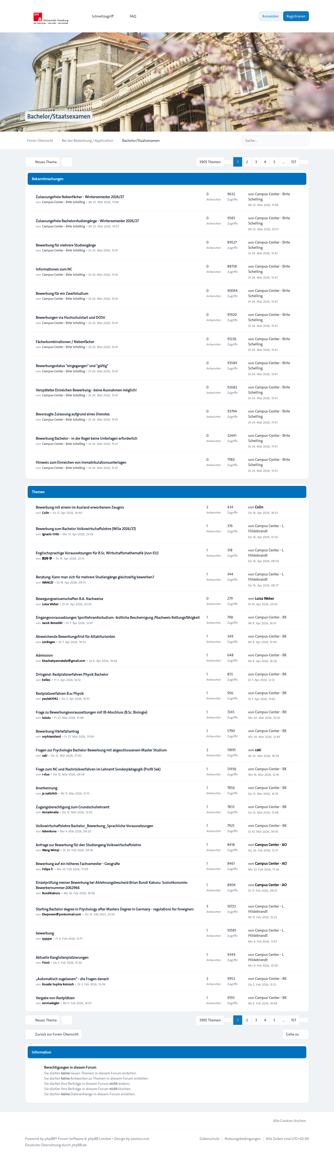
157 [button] (293, 161)
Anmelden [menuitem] (270, 16)
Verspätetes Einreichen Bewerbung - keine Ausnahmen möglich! (86, 389)
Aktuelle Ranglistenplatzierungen (62, 957)
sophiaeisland (51, 736)
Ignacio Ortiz (50, 534)
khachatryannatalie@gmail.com (63, 660)
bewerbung (45, 933)
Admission (44, 655)
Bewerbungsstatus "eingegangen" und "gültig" (72, 365)
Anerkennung (46, 787)
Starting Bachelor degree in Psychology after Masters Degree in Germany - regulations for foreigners (115, 908)
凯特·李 (47, 558)
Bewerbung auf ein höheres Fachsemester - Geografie (78, 863)
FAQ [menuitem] (129, 16)
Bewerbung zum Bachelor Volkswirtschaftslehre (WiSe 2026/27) (86, 528)
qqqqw (47, 938)
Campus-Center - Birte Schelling (63, 202)
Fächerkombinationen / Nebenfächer (65, 341)
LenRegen (48, 641)
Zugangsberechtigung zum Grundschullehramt (72, 806)
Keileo (46, 679)
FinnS (46, 962)
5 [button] (274, 161)
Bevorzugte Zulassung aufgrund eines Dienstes (73, 413)
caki (44, 755)
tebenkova (49, 831)
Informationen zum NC (54, 269)
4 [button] (265, 161)
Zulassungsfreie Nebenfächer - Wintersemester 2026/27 (80, 196)
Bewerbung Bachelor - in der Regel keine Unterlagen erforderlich (86, 438)
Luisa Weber (50, 604)
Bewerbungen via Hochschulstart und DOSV (70, 317)
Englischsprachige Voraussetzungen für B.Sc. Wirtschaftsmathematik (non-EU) (97, 552)
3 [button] (256, 161)
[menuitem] (100, 16)
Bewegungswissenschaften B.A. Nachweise (69, 598)
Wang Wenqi (50, 850)
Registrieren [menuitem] (296, 16)
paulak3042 (50, 698)
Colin (45, 512)
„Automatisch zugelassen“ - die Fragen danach (72, 978)
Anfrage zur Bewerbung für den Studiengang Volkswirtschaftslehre (88, 844)
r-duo (46, 774)
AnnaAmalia (50, 812)
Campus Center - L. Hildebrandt (266, 528)
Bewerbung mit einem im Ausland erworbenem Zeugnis (80, 507)
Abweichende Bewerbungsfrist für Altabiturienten (75, 636)
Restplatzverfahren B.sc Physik (60, 693)
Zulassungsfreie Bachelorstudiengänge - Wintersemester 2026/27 (87, 220)
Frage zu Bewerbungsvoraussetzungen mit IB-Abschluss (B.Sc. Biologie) (91, 712)
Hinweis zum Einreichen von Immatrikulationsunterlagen (81, 462)
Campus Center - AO (271, 844)
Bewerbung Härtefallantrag (57, 731)
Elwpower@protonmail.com (61, 914)
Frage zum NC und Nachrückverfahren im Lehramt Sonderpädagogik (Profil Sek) (98, 769)
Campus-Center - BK (271, 617)
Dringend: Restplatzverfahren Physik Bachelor (72, 674)
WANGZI (47, 582)
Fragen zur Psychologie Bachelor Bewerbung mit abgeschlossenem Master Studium (101, 749)
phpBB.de (79, 1144)
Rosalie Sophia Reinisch (58, 984)
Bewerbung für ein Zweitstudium (62, 293)
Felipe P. (47, 869)
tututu (46, 717)
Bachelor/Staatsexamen (60, 116)
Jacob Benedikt (52, 622)
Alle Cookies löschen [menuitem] (286, 1119)
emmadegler (50, 1003)
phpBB (50, 1137)
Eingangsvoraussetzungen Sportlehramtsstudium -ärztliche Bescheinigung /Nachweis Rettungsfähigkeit (118, 617)
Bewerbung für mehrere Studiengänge (66, 245)
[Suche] (294, 140)
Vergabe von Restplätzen (55, 997)
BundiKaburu (51, 893)
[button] (304, 162)
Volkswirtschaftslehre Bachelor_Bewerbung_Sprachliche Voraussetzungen (94, 825)
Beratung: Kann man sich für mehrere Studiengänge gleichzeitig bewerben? (95, 576)
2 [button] (247, 161)
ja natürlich (49, 793)
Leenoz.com (140, 1137)
